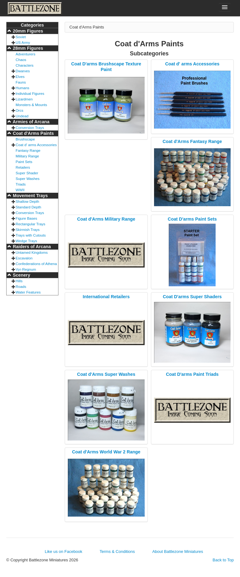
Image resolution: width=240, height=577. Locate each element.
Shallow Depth (27, 201)
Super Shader (27, 173)
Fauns (21, 82)
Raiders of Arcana (31, 246)
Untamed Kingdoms (32, 252)
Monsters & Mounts (31, 105)
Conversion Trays (30, 127)
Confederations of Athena (36, 264)
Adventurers (25, 54)
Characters (24, 65)
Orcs (19, 110)
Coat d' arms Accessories (36, 145)
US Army (23, 42)
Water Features (28, 292)
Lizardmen (24, 99)
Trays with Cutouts (31, 235)
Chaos (21, 60)
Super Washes (27, 178)
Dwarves (23, 71)
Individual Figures (30, 93)
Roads (21, 286)
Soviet (21, 37)
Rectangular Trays (30, 224)
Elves (20, 76)
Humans (22, 88)
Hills (19, 281)
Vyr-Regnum (26, 269)
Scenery (21, 275)
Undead (22, 116)
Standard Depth (28, 207)
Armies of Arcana (30, 121)
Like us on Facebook (63, 551)
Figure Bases (26, 218)
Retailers (23, 167)
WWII (20, 190)
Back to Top (223, 560)
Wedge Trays (26, 241)
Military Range (27, 156)
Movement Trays (30, 195)
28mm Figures (27, 48)
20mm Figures (27, 30)
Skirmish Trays (28, 229)
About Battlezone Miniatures (177, 551)
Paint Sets (24, 162)
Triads (21, 184)
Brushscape (25, 139)
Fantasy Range (28, 150)
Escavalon (24, 258)
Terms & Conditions (117, 551)
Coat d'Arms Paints (33, 133)
